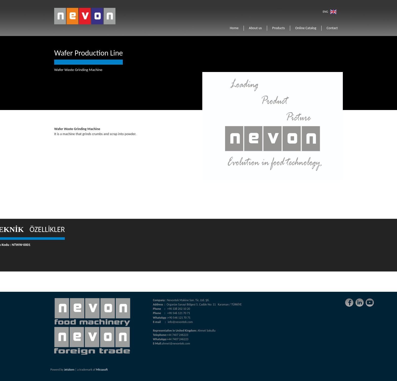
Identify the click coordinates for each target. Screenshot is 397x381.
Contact (332, 28)
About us (255, 28)
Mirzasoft (102, 369)
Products (278, 28)
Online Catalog (305, 28)
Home (234, 28)
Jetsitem (69, 369)
